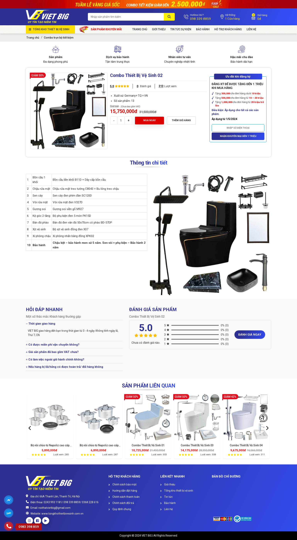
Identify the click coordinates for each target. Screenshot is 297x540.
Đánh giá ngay (249, 334)
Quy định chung (120, 509)
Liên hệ (166, 509)
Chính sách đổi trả (121, 503)
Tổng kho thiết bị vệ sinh (51, 29)
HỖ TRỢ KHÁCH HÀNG (228, 29)
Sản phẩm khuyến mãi (101, 29)
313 (161, 86)
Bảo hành (203, 29)
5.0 (112, 86)
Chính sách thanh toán (124, 496)
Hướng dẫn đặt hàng (123, 490)
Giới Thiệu (158, 29)
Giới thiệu (167, 484)
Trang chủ (139, 29)
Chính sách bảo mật (123, 484)
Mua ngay (149, 120)
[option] (50, 427)
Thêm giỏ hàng (181, 120)
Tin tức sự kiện (180, 29)
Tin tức (166, 496)
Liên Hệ (251, 29)
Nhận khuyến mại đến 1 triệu (238, 136)
